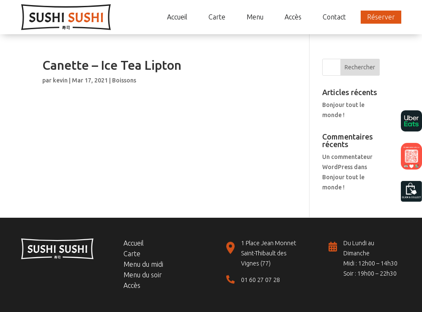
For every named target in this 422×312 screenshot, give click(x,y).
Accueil (177, 17)
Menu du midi (143, 264)
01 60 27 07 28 (260, 279)
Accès (293, 17)
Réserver (381, 17)
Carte (216, 17)
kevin (60, 80)
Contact (334, 17)
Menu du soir (142, 275)
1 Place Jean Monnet (268, 243)
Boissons (124, 80)
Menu (255, 17)
